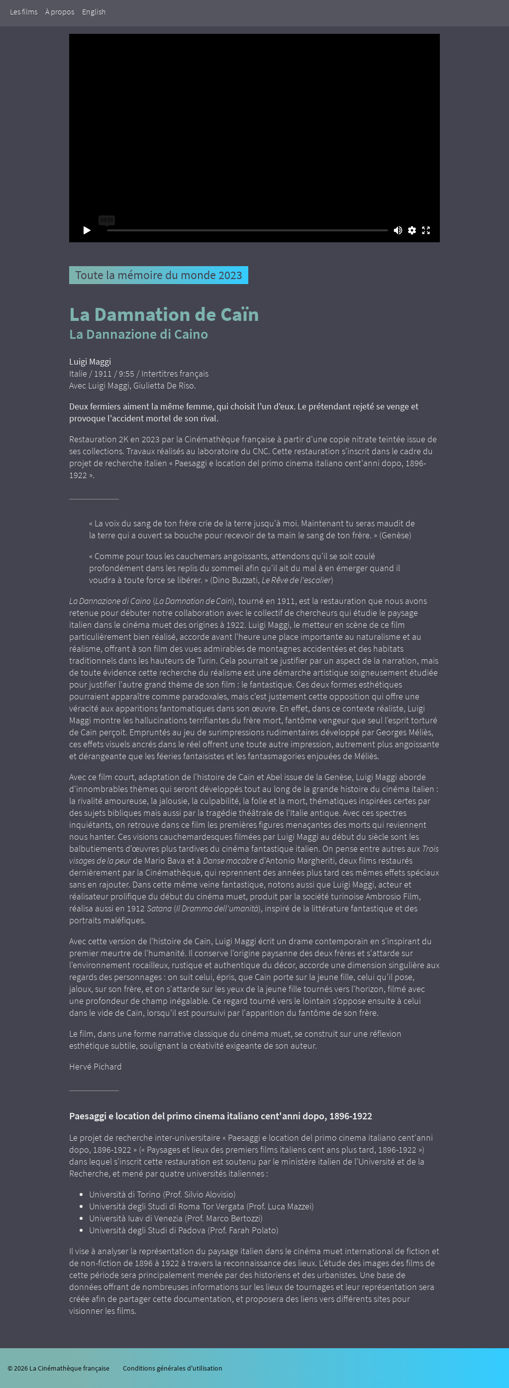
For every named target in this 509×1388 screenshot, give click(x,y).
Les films (23, 11)
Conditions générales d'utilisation (172, 1368)
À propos (59, 11)
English (93, 11)
